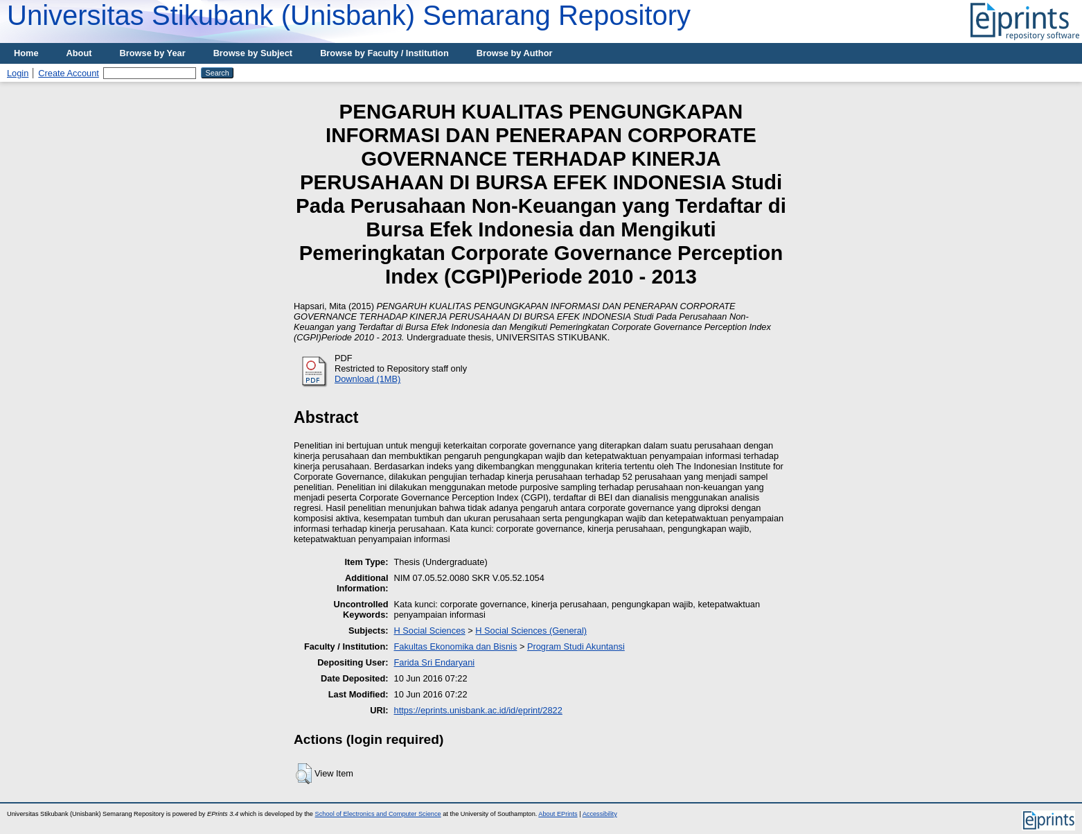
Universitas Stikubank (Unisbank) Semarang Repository (349, 15)
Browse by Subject (253, 53)
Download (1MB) (367, 379)
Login (17, 73)
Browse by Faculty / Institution (384, 53)
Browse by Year (153, 53)
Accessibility (600, 813)
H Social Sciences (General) (531, 630)
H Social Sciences (429, 630)
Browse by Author (515, 53)
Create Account (68, 73)
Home (26, 53)
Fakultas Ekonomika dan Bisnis (455, 646)
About (79, 53)
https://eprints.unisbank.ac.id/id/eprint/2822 (478, 710)
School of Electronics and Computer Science (378, 813)
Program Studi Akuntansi (576, 646)
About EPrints (557, 813)
